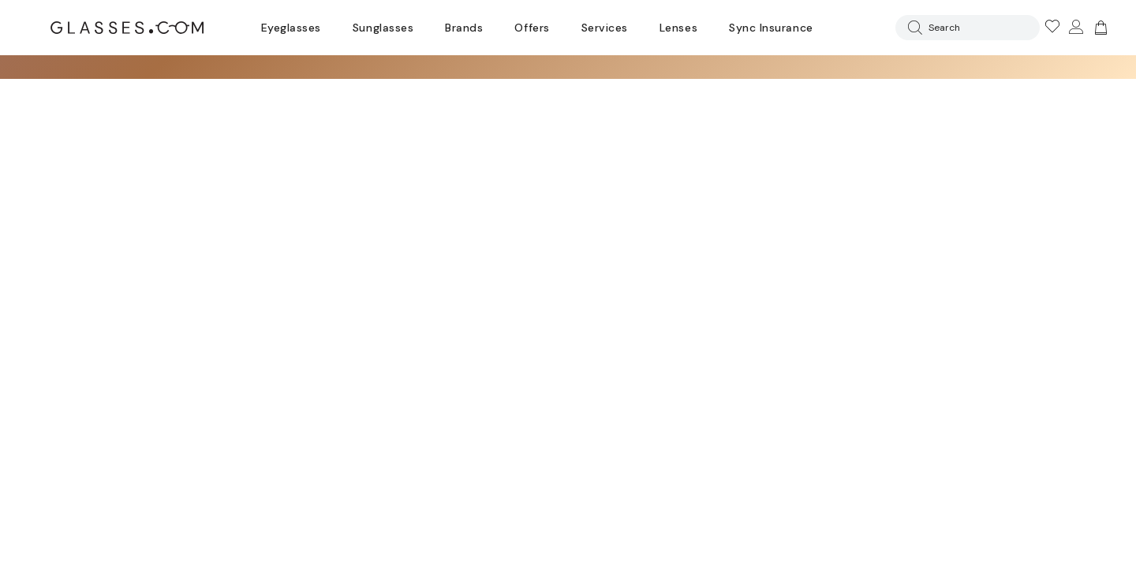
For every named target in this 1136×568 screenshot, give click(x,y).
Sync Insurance (771, 28)
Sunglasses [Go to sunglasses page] (383, 28)
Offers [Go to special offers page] (531, 28)
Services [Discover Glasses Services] (604, 28)
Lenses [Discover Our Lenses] (678, 28)
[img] (1099, 28)
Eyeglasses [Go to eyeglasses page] (291, 28)
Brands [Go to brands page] (464, 28)
